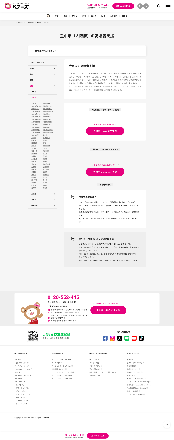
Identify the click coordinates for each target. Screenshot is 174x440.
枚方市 (33, 161)
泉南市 (33, 169)
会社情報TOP (131, 366)
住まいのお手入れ (22, 400)
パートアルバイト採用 (135, 394)
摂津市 (45, 156)
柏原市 (45, 161)
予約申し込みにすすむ (105, 130)
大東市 (33, 146)
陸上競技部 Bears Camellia (136, 388)
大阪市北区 (35, 109)
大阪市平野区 (35, 114)
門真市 (33, 185)
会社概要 (130, 359)
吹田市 (33, 140)
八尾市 (33, 138)
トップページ (18, 23)
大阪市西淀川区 (48, 130)
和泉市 (45, 140)
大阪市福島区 (35, 127)
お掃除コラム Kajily (133, 372)
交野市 (45, 135)
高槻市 (33, 188)
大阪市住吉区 (47, 106)
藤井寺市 (34, 180)
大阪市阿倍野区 (48, 132)
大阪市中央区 (47, 103)
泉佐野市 (46, 167)
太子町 (33, 148)
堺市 (44, 143)
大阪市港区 (35, 125)
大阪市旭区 (46, 114)
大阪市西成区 (35, 130)
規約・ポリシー (94, 375)
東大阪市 (34, 159)
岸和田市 (34, 154)
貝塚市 (45, 182)
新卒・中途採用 (132, 391)
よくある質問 (94, 363)
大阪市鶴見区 (35, 135)
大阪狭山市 (46, 146)
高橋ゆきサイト (132, 369)
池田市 (33, 164)
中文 (146, 6)
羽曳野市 (46, 175)
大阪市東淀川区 (36, 119)
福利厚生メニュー (58, 369)
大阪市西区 (46, 127)
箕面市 (33, 175)
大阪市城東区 (47, 109)
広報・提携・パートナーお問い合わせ (102, 372)
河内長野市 (46, 164)
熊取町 (33, 172)
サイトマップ (94, 359)
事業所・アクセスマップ (135, 363)
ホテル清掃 (56, 363)
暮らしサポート (19, 381)
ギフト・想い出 (21, 391)
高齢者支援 (30, 23)
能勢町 (33, 177)
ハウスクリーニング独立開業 (62, 378)
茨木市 (45, 177)
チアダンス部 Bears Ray (135, 378)
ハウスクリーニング (21, 366)
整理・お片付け (21, 397)
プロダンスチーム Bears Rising (138, 381)
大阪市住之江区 (36, 106)
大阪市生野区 (47, 125)
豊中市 (45, 180)
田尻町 (45, 172)
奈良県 (33, 199)
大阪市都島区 (35, 132)
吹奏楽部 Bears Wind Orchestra (138, 385)
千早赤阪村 (46, 138)
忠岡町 (33, 156)
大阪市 (33, 103)
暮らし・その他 (21, 404)
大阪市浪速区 (35, 122)
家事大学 (130, 375)
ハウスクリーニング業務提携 (62, 375)
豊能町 (33, 182)
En (140, 6)
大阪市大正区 (35, 111)
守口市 (45, 148)
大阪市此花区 (47, 119)
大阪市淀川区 (47, 122)
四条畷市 (34, 143)
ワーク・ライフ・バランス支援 (63, 372)
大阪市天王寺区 (48, 111)
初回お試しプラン (22, 363)
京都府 (33, 91)
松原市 (45, 159)
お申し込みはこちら (123, 6)
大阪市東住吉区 (36, 117)
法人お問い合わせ (95, 369)
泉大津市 (46, 169)
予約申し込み (99, 435)
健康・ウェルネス (22, 388)
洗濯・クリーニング (23, 394)
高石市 (45, 188)
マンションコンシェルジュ (61, 366)
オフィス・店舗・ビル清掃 (61, 359)
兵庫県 (33, 194)
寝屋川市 (46, 151)
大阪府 (39, 23)
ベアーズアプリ (94, 366)
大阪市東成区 (47, 117)
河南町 (33, 167)
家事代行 (17, 359)
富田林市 (34, 151)
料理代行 (17, 372)
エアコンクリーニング (24, 369)
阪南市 (45, 185)
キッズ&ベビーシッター (22, 375)
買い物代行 (20, 385)
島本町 (45, 154)
